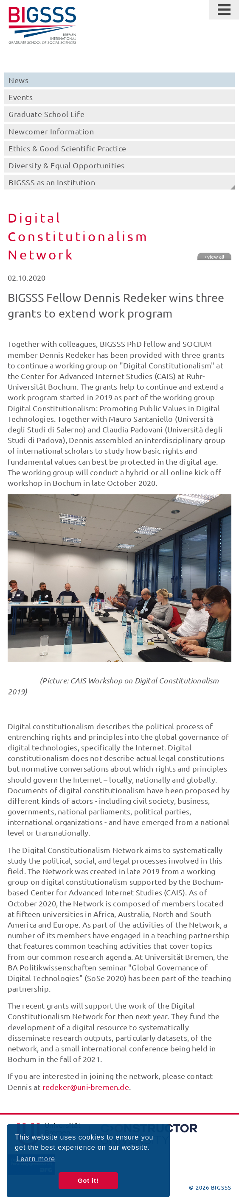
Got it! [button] (88, 1180)
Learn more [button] (35, 1158)
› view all (214, 256)
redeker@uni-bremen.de (85, 1086)
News (18, 79)
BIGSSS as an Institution (51, 182)
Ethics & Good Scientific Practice (67, 148)
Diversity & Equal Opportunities (66, 165)
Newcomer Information (51, 131)
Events (20, 96)
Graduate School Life (46, 113)
